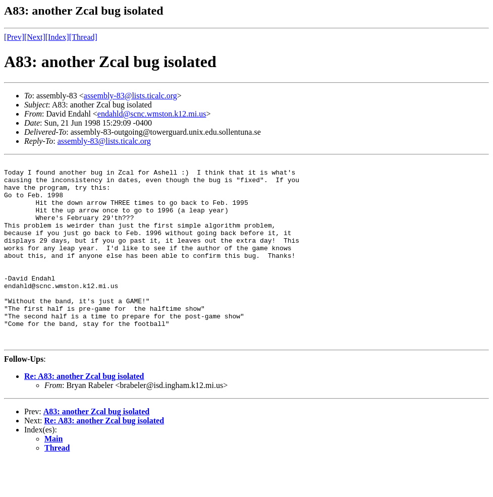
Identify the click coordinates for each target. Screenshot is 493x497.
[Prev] (14, 37)
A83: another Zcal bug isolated (96, 448)
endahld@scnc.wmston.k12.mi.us (151, 113)
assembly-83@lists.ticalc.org (130, 95)
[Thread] (83, 37)
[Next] (34, 37)
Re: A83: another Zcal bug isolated (84, 412)
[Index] (57, 37)
